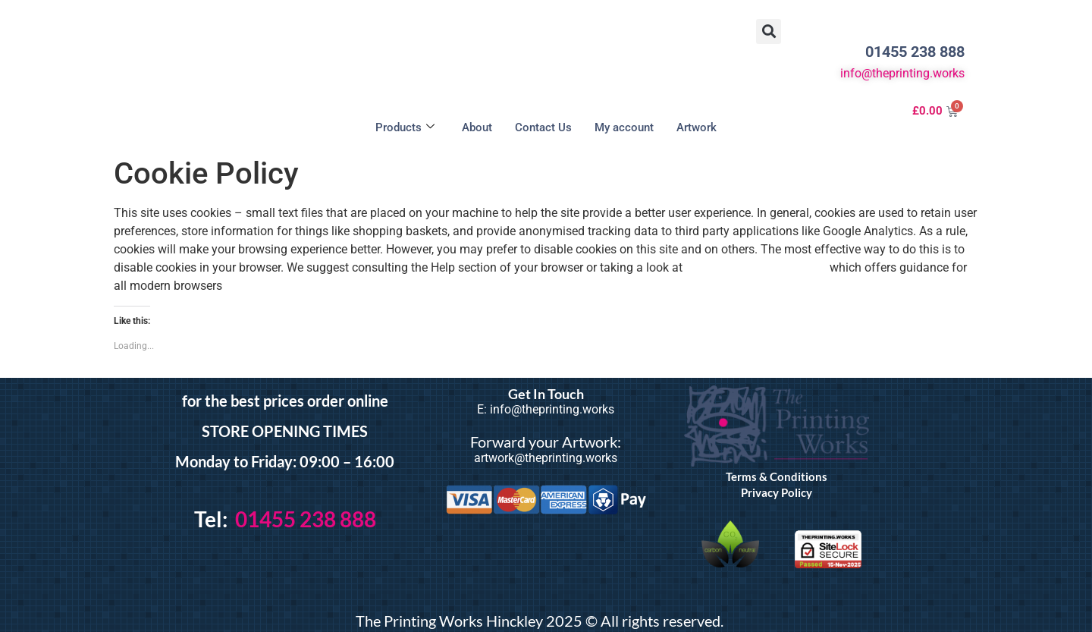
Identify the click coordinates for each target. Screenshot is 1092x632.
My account (624, 127)
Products (405, 127)
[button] (768, 31)
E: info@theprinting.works (545, 409)
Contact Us (543, 127)
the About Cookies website (756, 267)
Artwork (696, 127)
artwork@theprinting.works (545, 458)
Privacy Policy (776, 492)
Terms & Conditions (776, 476)
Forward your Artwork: (545, 441)
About (477, 127)
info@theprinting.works (902, 73)
